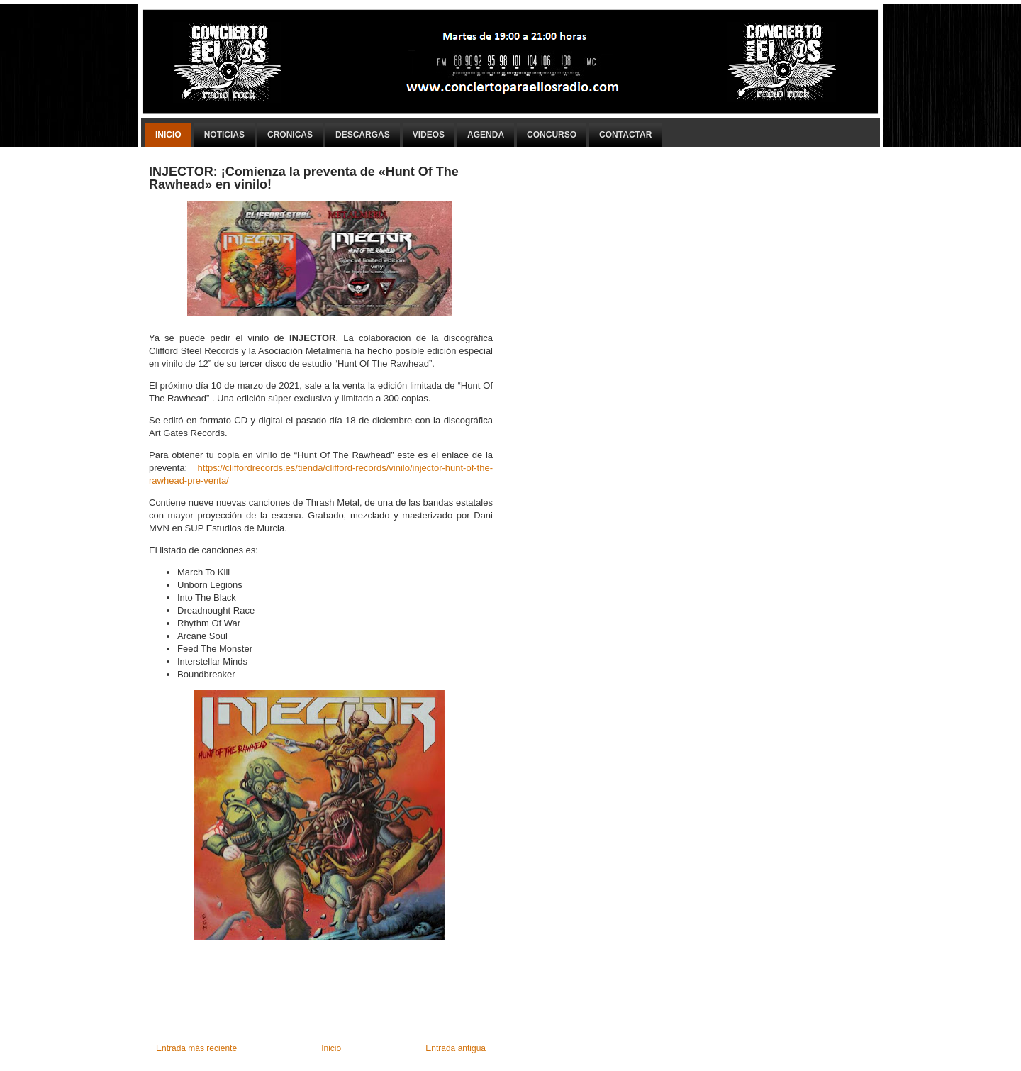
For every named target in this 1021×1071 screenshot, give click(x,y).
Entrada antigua (455, 1048)
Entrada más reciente (196, 1048)
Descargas (362, 135)
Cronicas (290, 135)
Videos (429, 135)
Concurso (551, 135)
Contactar (625, 135)
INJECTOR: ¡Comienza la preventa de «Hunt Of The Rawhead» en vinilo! (304, 178)
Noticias (224, 135)
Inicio (168, 135)
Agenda (485, 135)
